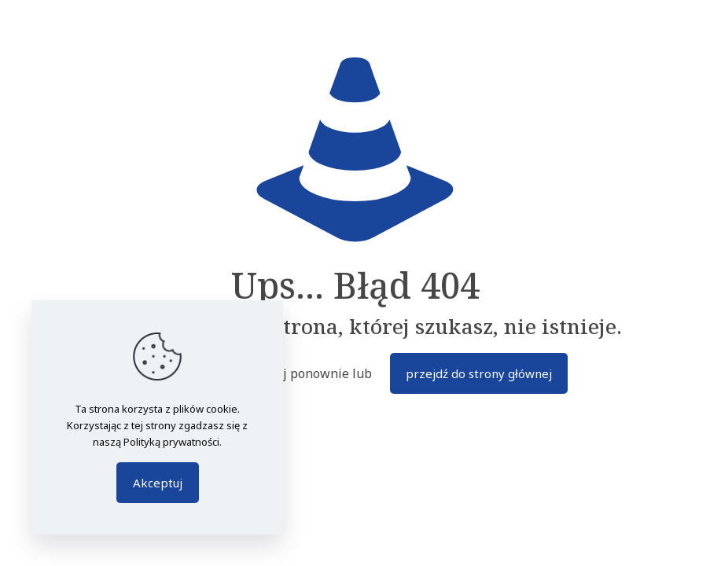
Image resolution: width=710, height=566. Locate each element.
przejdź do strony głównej (479, 373)
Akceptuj (157, 483)
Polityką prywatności (171, 442)
